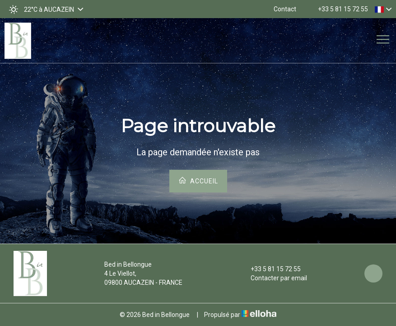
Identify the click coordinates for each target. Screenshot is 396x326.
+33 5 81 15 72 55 (270, 269)
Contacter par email (273, 278)
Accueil (198, 180)
